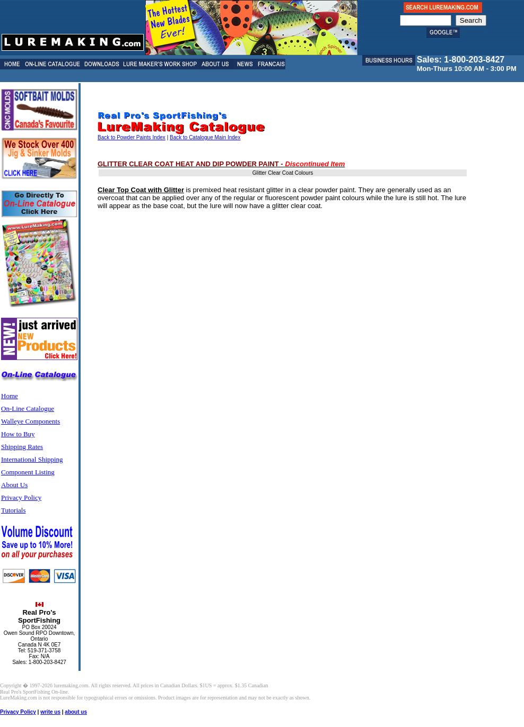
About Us (14, 485)
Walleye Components (30, 421)
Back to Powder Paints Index (131, 137)
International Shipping (32, 459)
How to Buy (18, 434)
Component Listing (28, 472)
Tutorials (13, 510)
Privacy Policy (21, 497)
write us (50, 712)
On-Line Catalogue (27, 408)
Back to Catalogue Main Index (205, 137)
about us (76, 712)
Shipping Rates (22, 447)
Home (9, 396)
